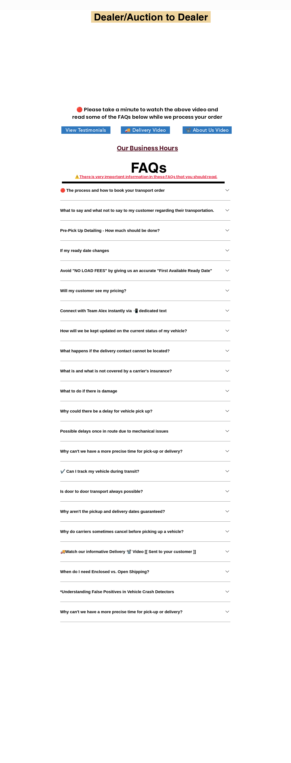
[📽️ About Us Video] (207, 130)
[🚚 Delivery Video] (145, 130)
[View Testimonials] (85, 130)
